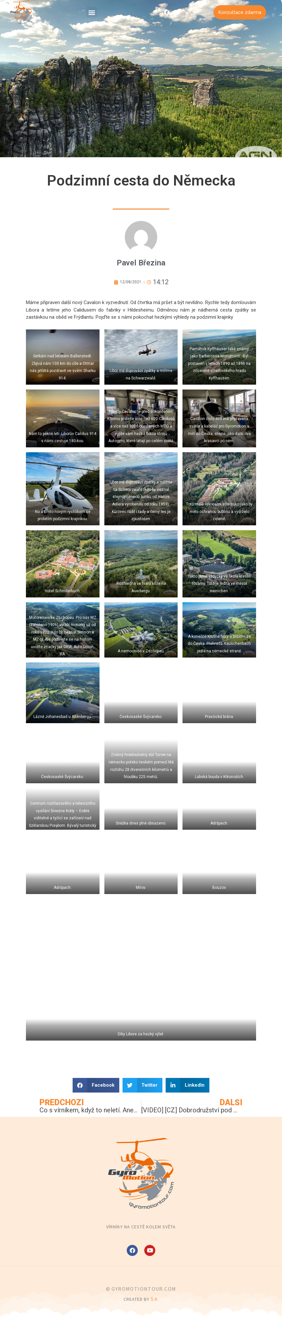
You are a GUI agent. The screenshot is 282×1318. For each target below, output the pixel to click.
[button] (91, 12)
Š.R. (155, 1299)
